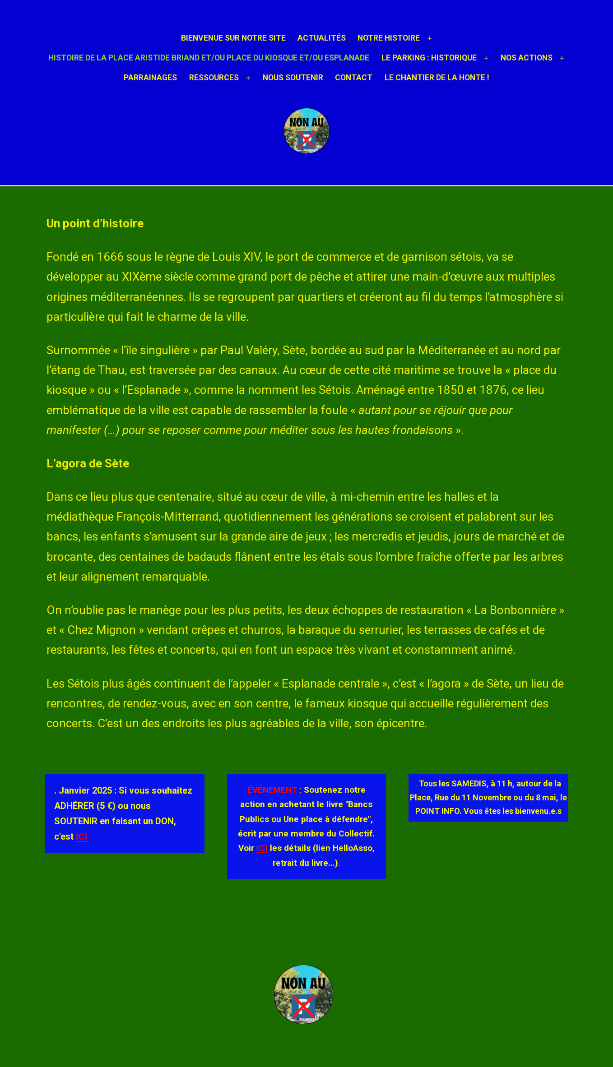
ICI (82, 836)
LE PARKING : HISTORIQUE (429, 57)
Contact (353, 77)
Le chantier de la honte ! (437, 77)
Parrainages (150, 77)
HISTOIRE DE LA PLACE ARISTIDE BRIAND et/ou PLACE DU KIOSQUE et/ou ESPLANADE (208, 57)
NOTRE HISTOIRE (389, 37)
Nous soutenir (293, 77)
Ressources (214, 77)
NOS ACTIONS (527, 57)
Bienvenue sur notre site (233, 37)
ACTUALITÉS (321, 37)
